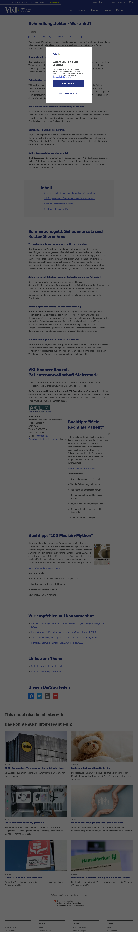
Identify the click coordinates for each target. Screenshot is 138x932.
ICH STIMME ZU (68, 84)
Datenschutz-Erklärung (62, 77)
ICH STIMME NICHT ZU (68, 93)
